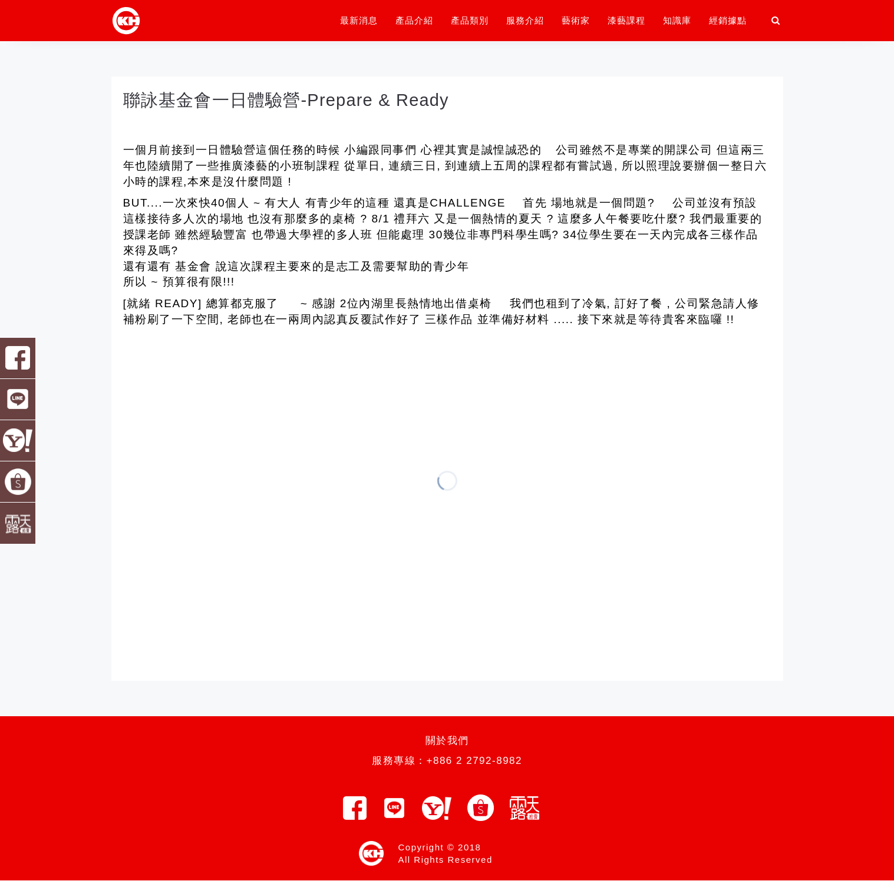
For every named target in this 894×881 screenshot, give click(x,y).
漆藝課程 (626, 20)
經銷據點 (728, 20)
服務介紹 (525, 20)
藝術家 (576, 20)
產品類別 (470, 20)
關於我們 (447, 740)
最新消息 (359, 20)
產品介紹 (414, 20)
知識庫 (677, 20)
